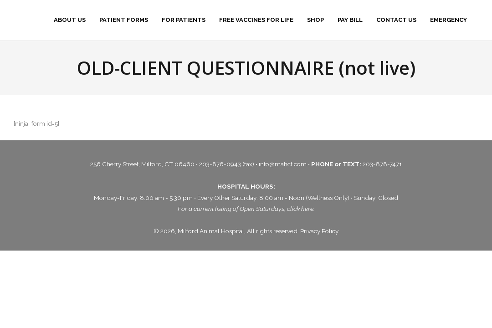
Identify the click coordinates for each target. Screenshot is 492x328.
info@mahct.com (283, 164)
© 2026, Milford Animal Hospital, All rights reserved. (227, 231)
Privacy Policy (319, 231)
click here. (301, 208)
